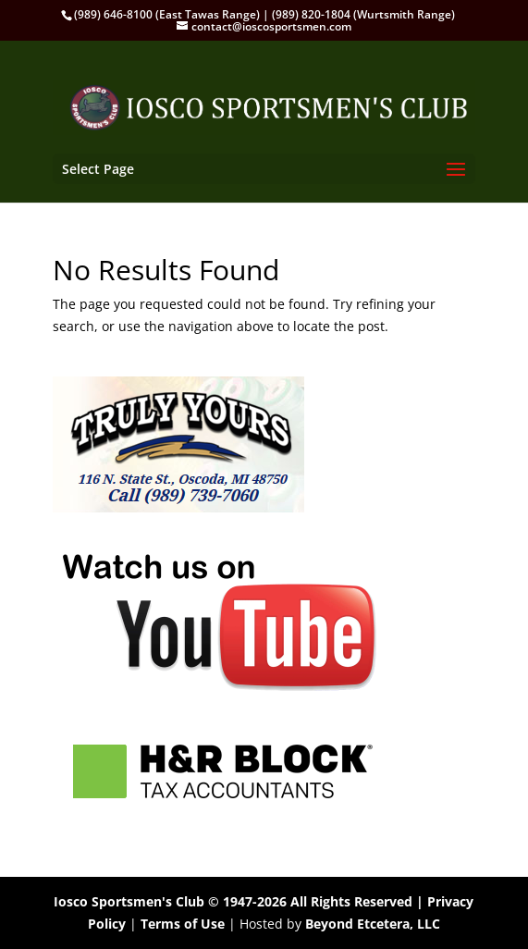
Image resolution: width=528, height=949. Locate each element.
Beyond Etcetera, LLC (372, 923)
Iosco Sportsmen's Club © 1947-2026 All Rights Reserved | (240, 901)
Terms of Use (183, 923)
